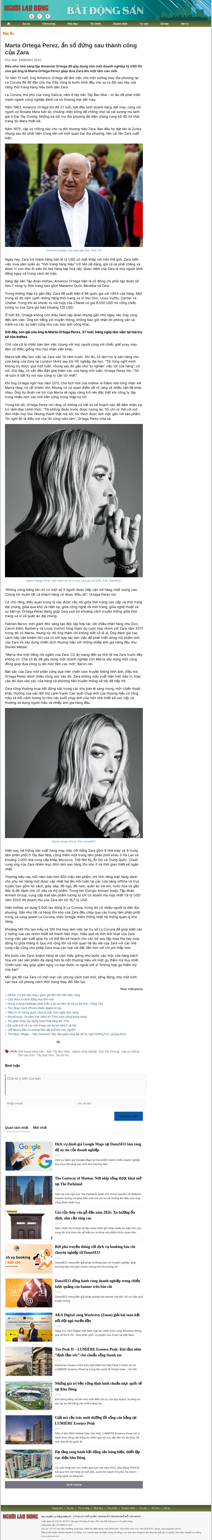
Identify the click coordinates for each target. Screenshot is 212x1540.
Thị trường (48, 23)
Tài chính (95, 23)
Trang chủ (57, 1508)
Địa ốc (8, 33)
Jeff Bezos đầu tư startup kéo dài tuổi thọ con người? (42, 1029)
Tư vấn (144, 23)
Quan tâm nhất (16, 1127)
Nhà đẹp (73, 23)
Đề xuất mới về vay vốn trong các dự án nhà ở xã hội (42, 1025)
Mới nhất (40, 1127)
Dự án (26, 23)
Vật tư (185, 23)
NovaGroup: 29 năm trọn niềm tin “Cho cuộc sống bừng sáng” (47, 1016)
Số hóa (164, 23)
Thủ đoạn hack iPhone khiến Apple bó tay (34, 1008)
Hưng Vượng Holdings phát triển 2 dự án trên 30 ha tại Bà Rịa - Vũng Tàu (55, 1003)
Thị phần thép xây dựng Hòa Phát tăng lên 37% (38, 1021)
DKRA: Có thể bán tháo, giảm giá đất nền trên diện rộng (44, 995)
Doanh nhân (120, 23)
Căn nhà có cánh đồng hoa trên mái (31, 999)
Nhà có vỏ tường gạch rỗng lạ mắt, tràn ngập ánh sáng (43, 1012)
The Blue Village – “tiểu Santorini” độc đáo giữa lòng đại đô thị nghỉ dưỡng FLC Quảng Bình (67, 1034)
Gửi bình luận (128, 1116)
